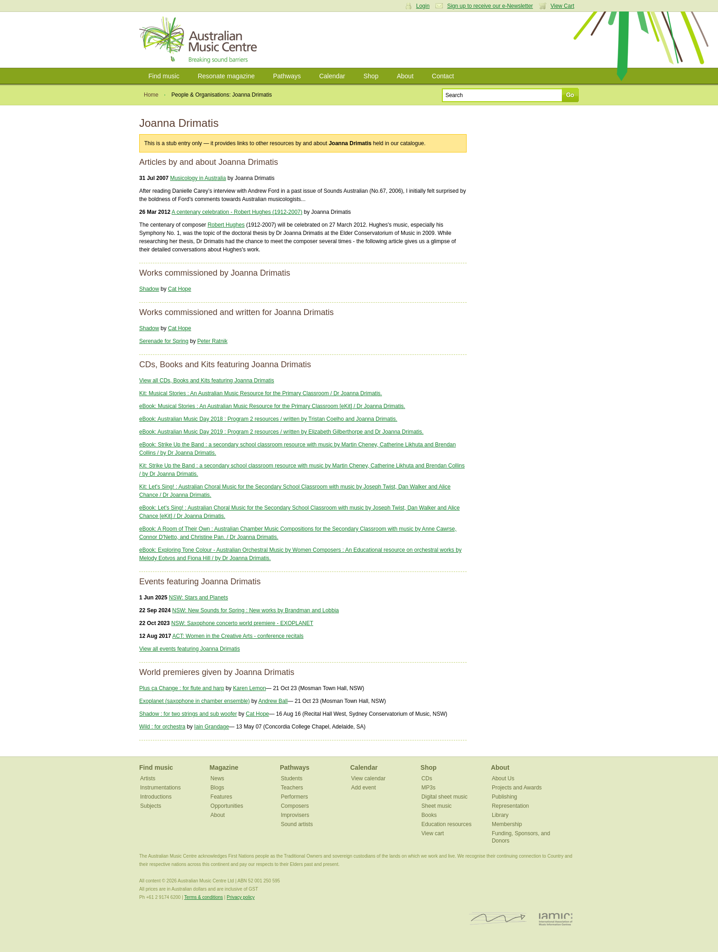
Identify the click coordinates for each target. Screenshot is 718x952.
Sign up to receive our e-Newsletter (490, 6)
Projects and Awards (517, 787)
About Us (503, 778)
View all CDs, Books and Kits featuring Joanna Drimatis (206, 380)
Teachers (292, 787)
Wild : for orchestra (162, 727)
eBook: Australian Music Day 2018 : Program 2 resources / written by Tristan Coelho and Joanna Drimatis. (268, 419)
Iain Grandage (211, 727)
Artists (147, 778)
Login (423, 6)
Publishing (504, 797)
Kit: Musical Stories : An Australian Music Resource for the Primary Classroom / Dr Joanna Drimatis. (260, 393)
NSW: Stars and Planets (198, 597)
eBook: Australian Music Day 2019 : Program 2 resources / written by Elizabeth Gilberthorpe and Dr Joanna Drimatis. (281, 432)
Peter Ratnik (212, 341)
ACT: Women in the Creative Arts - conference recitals (238, 636)
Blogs (217, 787)
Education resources (446, 824)
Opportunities (227, 806)
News (217, 778)
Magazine (224, 767)
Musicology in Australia (198, 178)
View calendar (368, 778)
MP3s (428, 787)
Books (428, 815)
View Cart (562, 6)
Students (291, 778)
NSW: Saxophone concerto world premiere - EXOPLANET (242, 623)
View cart (432, 833)
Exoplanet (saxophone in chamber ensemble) (194, 701)
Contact (443, 76)
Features (221, 797)
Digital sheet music (444, 797)
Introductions (156, 797)
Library (500, 815)
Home (151, 95)
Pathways (287, 76)
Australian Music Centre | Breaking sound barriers (200, 39)
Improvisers (295, 815)
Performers (294, 797)
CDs (426, 778)
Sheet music (436, 806)
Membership (507, 824)
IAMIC (555, 919)
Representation (510, 806)
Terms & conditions (203, 897)
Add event (363, 787)
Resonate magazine (226, 76)
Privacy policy (241, 897)
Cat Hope (179, 289)
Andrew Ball (273, 701)
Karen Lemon (249, 688)
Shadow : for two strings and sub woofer (188, 714)
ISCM (498, 919)
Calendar (332, 76)
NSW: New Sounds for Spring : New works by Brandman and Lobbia (255, 610)
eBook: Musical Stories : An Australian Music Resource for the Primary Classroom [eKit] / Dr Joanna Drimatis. (272, 406)
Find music (164, 76)
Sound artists (297, 824)
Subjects (150, 806)
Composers (295, 806)
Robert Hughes (226, 225)
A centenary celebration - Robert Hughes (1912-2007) (237, 212)
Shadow (149, 289)
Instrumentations (160, 787)
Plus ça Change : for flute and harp (181, 688)
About (405, 76)
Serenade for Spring (163, 341)
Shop (371, 76)
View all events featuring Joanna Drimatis (189, 649)
